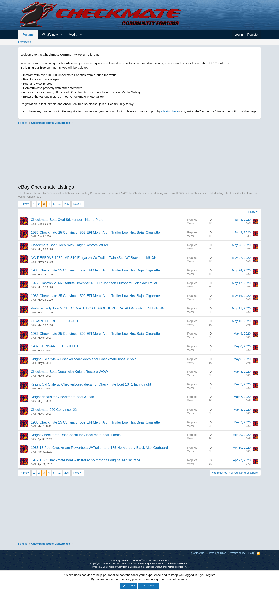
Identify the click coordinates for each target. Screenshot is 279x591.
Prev (26, 203)
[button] (61, 34)
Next (76, 203)
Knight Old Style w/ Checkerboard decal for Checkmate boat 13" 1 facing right (91, 384)
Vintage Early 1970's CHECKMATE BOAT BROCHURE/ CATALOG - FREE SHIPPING (98, 308)
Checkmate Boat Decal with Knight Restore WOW (69, 245)
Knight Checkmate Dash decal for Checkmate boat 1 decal (76, 435)
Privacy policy (237, 552)
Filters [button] (251, 211)
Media (73, 34)
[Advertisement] (139, 155)
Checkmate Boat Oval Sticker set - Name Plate (67, 220)
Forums (28, 34)
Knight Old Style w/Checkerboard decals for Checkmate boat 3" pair (83, 359)
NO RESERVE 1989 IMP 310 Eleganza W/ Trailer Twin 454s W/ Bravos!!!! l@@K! (94, 258)
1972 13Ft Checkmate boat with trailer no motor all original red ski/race (85, 460)
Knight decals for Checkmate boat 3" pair (62, 397)
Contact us (197, 552)
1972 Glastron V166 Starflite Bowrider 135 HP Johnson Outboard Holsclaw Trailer (94, 283)
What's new (50, 34)
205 (66, 203)
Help (251, 552)
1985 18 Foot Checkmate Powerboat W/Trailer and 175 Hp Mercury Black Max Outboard (99, 448)
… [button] (59, 203)
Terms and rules (216, 552)
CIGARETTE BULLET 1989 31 (54, 321)
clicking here (169, 111)
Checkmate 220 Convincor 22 (54, 410)
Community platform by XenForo (139, 560)
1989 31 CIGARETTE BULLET (54, 346)
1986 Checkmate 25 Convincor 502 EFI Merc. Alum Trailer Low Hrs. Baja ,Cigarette (95, 232)
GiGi (33, 224)
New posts (24, 41)
